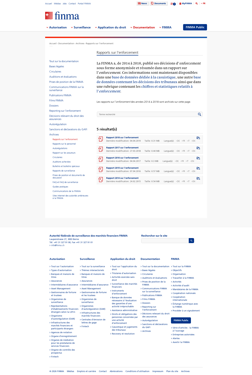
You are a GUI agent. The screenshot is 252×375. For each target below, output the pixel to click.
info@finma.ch (57, 245)
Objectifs (177, 270)
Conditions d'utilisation (137, 371)
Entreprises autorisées (183, 334)
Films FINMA (56, 100)
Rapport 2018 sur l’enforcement (122, 137)
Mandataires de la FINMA (185, 289)
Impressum (157, 371)
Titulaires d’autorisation (124, 273)
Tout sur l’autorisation (62, 266)
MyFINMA (187, 3)
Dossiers (53, 105)
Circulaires (55, 71)
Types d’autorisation (61, 270)
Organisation (179, 274)
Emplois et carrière (86, 371)
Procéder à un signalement (186, 310)
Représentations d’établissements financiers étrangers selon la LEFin (64, 309)
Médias (57, 3)
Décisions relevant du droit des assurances (66, 117)
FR (204, 3)
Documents (158, 3)
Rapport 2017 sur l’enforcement (122, 147)
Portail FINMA (84, 3)
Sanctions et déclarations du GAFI (68, 129)
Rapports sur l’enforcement (99, 43)
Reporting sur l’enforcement (65, 110)
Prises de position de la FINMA (66, 81)
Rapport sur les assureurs (64, 153)
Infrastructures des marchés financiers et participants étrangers (62, 325)
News (142, 3)
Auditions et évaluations (63, 76)
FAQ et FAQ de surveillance (65, 182)
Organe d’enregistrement (64, 336)
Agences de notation (61, 332)
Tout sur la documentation (64, 61)
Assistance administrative (124, 310)
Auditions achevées (62, 162)
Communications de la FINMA (67, 191)
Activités (177, 281)
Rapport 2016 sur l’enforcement (122, 158)
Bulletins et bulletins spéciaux (66, 166)
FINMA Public (181, 320)
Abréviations (116, 371)
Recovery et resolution (123, 333)
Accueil (48, 3)
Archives (80, 43)
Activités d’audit (181, 285)
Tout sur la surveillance (93, 266)
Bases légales (56, 66)
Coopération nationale (184, 293)
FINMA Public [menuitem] (195, 27)
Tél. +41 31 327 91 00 (60, 242)
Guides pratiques (60, 186)
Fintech (55, 356)
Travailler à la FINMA (183, 278)
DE (178, 141)
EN (194, 141)
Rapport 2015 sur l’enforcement (122, 168)
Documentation (66, 43)
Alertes (176, 338)
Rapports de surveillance (64, 170)
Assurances (56, 281)
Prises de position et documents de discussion (69, 176)
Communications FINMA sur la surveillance (66, 88)
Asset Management (60, 288)
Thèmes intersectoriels (93, 270)
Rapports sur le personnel (64, 144)
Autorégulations (60, 148)
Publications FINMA (60, 95)
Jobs (65, 3)
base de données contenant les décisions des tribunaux (149, 79)
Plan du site (172, 371)
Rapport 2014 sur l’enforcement (122, 178)
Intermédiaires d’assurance (64, 284)
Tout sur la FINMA (182, 266)
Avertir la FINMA (181, 342)
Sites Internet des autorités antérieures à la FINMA (70, 196)
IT (189, 141)
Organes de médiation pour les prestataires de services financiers (63, 343)
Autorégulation (58, 124)
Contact (72, 3)
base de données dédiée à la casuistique (143, 77)
